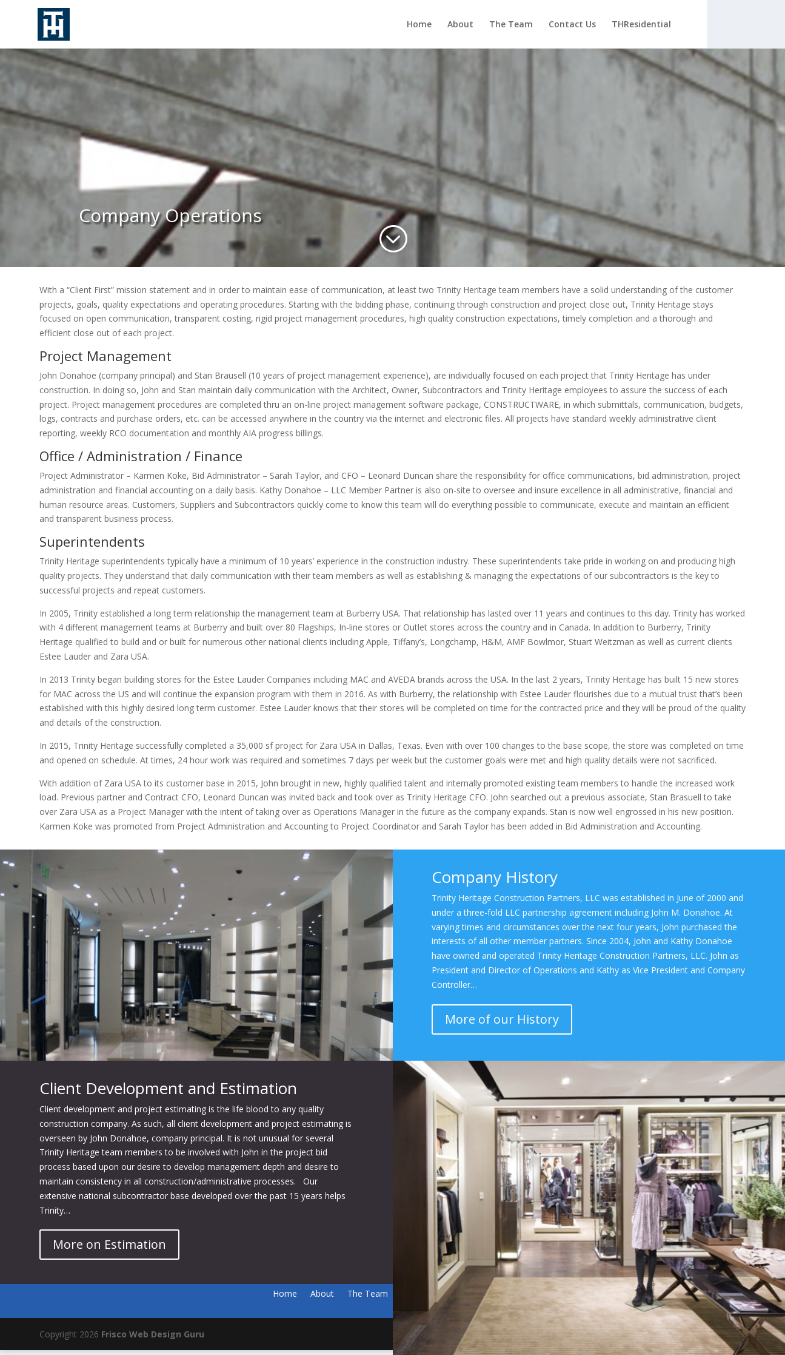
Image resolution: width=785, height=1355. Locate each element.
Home (419, 25)
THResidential (641, 25)
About (460, 25)
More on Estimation (109, 1244)
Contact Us (572, 25)
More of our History (502, 1019)
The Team (511, 25)
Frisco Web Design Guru (152, 1334)
